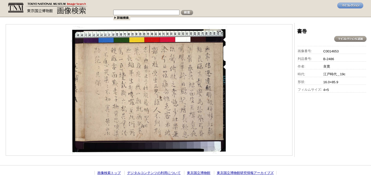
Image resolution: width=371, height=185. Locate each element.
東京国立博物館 (198, 173)
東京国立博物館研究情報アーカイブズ (245, 173)
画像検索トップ (109, 173)
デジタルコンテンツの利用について (154, 173)
